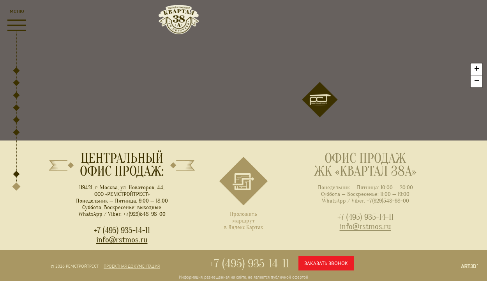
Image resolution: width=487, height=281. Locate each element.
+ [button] (476, 69)
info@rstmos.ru (122, 239)
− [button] (476, 81)
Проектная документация (132, 266)
